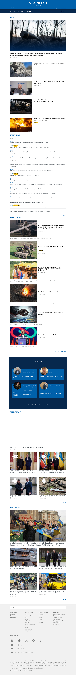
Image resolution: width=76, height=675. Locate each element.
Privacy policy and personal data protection (58, 622)
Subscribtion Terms (58, 617)
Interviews (41, 615)
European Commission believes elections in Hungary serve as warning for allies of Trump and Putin (36, 158)
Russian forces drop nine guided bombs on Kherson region (49, 63)
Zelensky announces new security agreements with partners (26, 180)
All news (63, 215)
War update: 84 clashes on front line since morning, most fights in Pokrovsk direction (49, 100)
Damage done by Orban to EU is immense (51, 393)
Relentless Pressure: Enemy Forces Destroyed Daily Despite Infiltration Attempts (22, 394)
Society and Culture (30, 624)
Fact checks (28, 620)
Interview (38, 361)
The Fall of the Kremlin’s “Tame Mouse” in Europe (50, 313)
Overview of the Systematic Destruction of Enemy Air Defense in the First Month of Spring (32, 303)
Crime (26, 627)
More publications (60, 351)
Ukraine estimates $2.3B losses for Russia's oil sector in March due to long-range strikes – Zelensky (36, 184)
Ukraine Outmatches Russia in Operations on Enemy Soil (51, 377)
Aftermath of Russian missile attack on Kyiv (26, 447)
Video (40, 619)
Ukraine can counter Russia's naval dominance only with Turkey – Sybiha (29, 207)
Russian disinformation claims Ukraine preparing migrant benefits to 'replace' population (49, 268)
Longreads (42, 620)
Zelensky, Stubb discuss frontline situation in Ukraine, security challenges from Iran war (33, 193)
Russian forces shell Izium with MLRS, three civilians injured (25, 175)
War (11, 11)
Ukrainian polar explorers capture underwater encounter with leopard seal (29, 147)
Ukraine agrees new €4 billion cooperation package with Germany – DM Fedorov (52, 567)
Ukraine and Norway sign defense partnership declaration (20, 496)
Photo (40, 617)
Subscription (13, 8)
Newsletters (20, 8)
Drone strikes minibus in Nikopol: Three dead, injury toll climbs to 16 (51, 592)
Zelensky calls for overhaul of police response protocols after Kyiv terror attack (30, 189)
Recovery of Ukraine (30, 615)
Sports (22, 11)
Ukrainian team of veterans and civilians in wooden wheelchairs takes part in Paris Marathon (23, 592)
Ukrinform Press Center (22, 652)
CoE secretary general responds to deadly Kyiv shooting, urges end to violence (30, 211)
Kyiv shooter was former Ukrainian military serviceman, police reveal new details (31, 198)
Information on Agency (59, 614)
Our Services (56, 619)
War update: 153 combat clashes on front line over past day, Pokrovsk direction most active (36, 54)
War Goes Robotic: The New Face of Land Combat (50, 247)
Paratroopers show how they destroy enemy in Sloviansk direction (52, 496)
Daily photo (15, 508)
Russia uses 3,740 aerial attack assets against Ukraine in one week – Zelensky (49, 119)
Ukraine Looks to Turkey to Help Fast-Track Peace (24, 377)
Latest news (15, 135)
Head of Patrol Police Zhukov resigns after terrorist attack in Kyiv (49, 82)
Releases (41, 622)
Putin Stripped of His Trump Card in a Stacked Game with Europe (26, 324)
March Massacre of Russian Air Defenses (50, 292)
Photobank (26, 8)
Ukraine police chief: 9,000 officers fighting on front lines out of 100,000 (29, 142)
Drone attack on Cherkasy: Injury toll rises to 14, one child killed (23, 567)
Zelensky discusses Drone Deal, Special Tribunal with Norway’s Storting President (51, 471)
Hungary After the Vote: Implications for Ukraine (22, 346)
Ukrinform (16, 645)
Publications (15, 217)
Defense (27, 622)
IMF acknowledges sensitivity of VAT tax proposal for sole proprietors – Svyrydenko (31, 170)
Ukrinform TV (15, 412)
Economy (16, 11)
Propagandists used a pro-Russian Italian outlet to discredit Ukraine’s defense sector (30, 238)
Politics (26, 617)
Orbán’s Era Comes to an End (47, 335)
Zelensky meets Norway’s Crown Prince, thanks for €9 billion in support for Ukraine (23, 471)
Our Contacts (56, 615)
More (64, 502)
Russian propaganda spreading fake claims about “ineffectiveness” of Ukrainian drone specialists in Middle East (51, 227)
